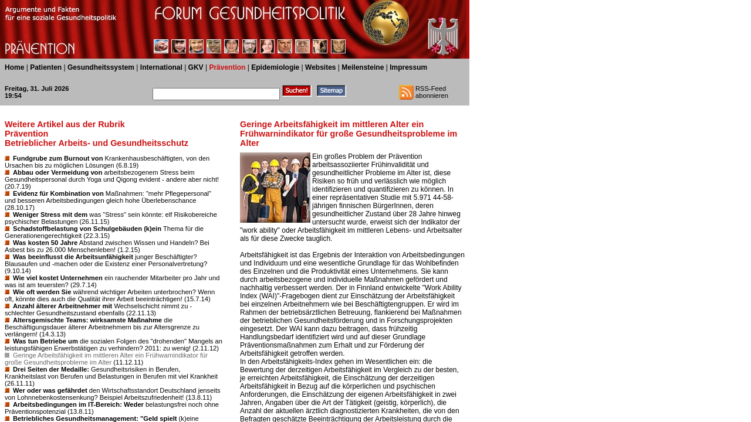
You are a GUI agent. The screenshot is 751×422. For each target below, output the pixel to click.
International (161, 67)
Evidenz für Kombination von (58, 193)
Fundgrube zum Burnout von (58, 158)
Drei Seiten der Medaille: (51, 369)
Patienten (46, 67)
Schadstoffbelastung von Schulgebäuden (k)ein (87, 228)
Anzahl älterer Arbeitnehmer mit (62, 305)
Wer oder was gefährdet (50, 390)
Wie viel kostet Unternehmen (58, 277)
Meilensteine (362, 67)
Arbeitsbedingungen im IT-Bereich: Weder (78, 404)
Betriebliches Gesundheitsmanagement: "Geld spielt (95, 418)
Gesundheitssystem (100, 67)
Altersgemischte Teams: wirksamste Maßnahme (87, 320)
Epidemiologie (275, 67)
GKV (196, 67)
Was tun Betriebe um (45, 341)
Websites (320, 67)
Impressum (408, 67)
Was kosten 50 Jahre (45, 242)
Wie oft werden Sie (42, 291)
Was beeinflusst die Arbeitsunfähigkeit (73, 256)
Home (14, 67)
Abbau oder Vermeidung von (57, 172)
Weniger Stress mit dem (50, 214)
